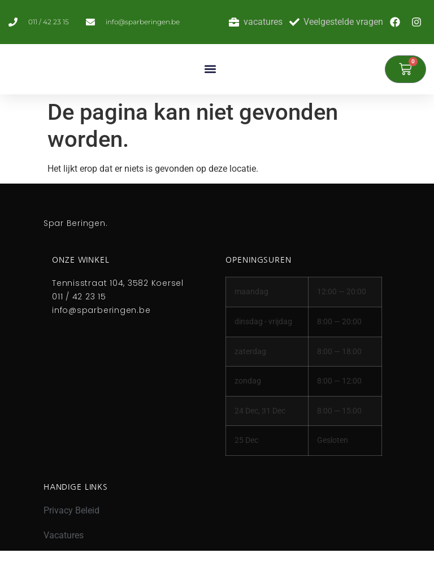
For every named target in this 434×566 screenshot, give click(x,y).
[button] (210, 69)
